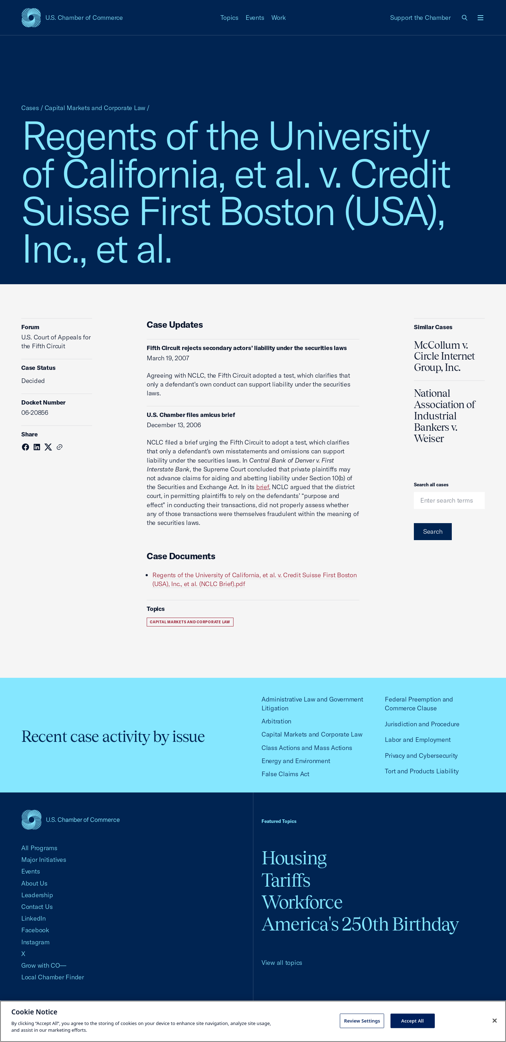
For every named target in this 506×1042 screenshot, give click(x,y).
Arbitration (276, 721)
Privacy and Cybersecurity (421, 755)
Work (278, 17)
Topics (229, 17)
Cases (30, 108)
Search (433, 531)
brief (262, 487)
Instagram (35, 942)
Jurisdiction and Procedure (422, 724)
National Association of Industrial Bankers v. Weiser (445, 416)
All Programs (39, 848)
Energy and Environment (296, 761)
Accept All (412, 1020)
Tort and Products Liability (422, 771)
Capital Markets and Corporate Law (95, 108)
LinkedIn (33, 918)
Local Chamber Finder (52, 977)
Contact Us (36, 907)
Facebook (35, 930)
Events (255, 17)
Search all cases (431, 484)
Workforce (302, 902)
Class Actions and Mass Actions (307, 748)
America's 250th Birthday (360, 924)
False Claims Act (285, 774)
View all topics (282, 962)
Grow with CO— (43, 965)
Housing (294, 858)
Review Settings (362, 1020)
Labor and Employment (417, 739)
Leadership (37, 895)
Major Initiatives (43, 859)
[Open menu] (480, 17)
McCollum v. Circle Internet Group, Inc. (444, 356)
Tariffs (286, 880)
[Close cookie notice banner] (494, 1020)
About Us (34, 883)
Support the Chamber (420, 17)
